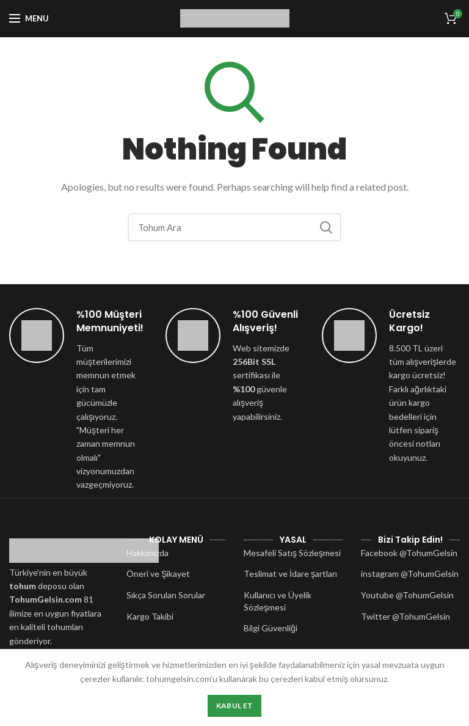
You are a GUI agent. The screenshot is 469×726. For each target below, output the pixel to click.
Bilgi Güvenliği (270, 628)
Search (326, 227)
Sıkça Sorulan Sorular (165, 595)
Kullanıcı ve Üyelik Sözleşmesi (277, 601)
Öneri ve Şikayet (158, 573)
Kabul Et (234, 705)
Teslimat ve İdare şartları (290, 573)
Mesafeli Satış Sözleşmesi (292, 553)
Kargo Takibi (149, 616)
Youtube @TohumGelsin (407, 595)
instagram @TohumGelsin (410, 573)
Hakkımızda (147, 553)
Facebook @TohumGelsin (409, 553)
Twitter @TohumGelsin (405, 616)
